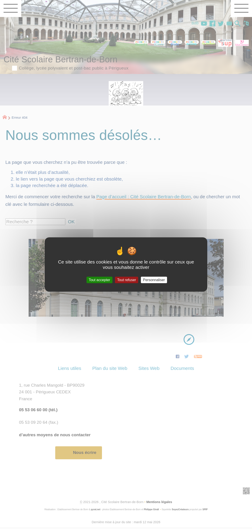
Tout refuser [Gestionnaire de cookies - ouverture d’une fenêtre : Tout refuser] (126, 280)
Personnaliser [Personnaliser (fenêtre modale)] (154, 280)
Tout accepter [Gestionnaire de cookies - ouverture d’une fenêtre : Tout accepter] (99, 280)
